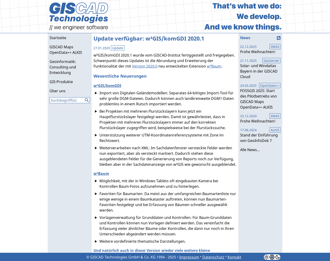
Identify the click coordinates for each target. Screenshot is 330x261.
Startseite (58, 37)
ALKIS (275, 130)
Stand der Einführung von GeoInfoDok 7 (260, 135)
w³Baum (214, 66)
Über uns (58, 90)
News (245, 37)
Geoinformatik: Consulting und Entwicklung (63, 67)
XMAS (275, 46)
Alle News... (250, 149)
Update (117, 48)
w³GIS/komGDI (107, 85)
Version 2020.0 (144, 66)
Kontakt (234, 257)
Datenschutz (213, 257)
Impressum (189, 257)
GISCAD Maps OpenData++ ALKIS (66, 49)
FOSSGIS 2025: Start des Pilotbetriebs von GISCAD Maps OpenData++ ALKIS (260, 96)
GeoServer (271, 60)
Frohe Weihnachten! (260, 49)
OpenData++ (269, 85)
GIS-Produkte (61, 81)
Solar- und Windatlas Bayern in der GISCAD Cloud (260, 68)
